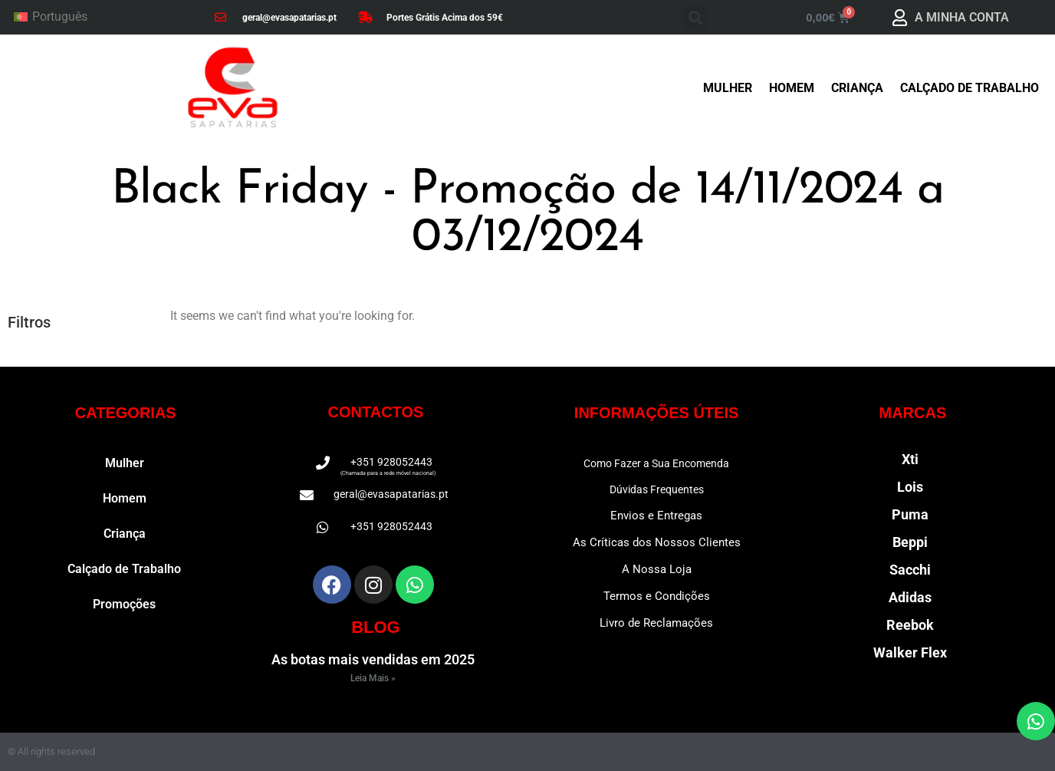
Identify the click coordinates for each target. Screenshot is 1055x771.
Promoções (124, 604)
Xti (910, 459)
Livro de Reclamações (656, 623)
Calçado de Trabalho (969, 88)
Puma (910, 514)
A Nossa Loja (657, 569)
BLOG (375, 627)
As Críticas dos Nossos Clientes (657, 542)
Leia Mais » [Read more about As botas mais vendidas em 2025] (373, 678)
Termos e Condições (656, 596)
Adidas (910, 597)
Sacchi (910, 570)
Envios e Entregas (656, 515)
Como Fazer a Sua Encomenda (656, 463)
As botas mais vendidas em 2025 (373, 659)
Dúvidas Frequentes (657, 489)
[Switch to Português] (50, 17)
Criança (857, 88)
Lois (910, 487)
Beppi (910, 542)
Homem (791, 88)
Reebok (910, 625)
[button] (695, 17)
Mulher (727, 88)
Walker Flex (910, 652)
